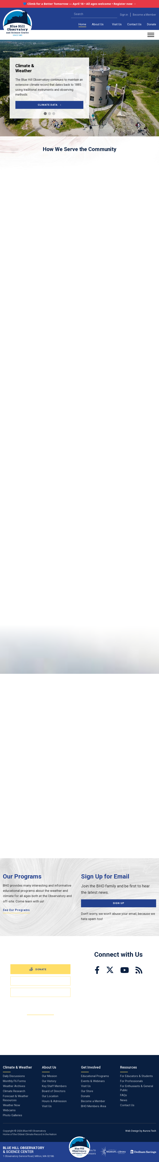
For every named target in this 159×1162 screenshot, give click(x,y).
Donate (151, 24)
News (123, 1100)
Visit (40, 980)
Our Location (50, 1096)
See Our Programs (16, 910)
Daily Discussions (14, 1076)
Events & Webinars (93, 1081)
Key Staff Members (54, 1086)
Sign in (124, 14)
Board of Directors (53, 1091)
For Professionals (131, 1081)
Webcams (9, 1110)
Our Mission (49, 1076)
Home (82, 24)
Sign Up (118, 903)
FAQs (123, 1095)
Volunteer (41, 992)
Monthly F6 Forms (14, 1081)
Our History (49, 1081)
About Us (98, 24)
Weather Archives (14, 1086)
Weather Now (11, 1105)
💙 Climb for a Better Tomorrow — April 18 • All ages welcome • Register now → (79, 4)
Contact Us (134, 24)
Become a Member (144, 14)
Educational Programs (95, 1076)
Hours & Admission (54, 1101)
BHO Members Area (93, 1106)
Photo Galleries (12, 1115)
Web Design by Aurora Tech (140, 1130)
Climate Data (49, 104)
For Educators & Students (136, 1076)
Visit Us (117, 24)
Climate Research (14, 1091)
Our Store (87, 1091)
